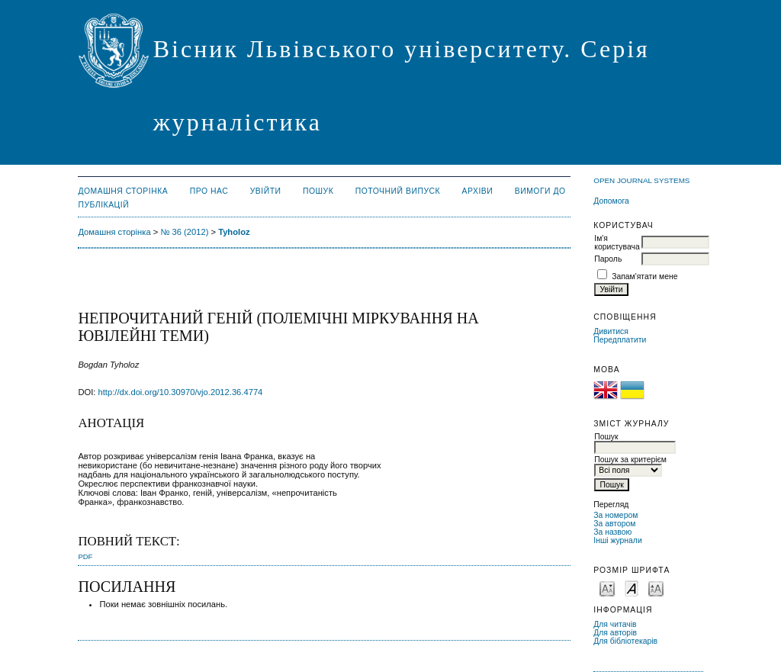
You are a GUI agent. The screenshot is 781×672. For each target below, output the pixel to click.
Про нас (209, 191)
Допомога (611, 201)
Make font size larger (656, 587)
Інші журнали (617, 540)
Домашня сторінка (123, 191)
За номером (615, 515)
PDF (85, 556)
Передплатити (619, 340)
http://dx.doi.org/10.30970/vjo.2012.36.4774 (180, 392)
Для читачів (614, 624)
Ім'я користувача (616, 242)
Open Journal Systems (641, 180)
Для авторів (615, 633)
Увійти (265, 191)
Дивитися (610, 331)
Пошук (318, 191)
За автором (614, 523)
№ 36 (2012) (184, 231)
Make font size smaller (607, 587)
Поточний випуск (397, 191)
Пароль (608, 259)
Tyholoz (233, 231)
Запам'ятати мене (644, 276)
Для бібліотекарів (625, 641)
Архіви (477, 191)
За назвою (612, 532)
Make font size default (631, 587)
